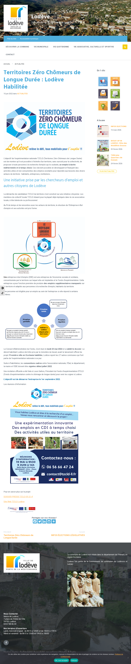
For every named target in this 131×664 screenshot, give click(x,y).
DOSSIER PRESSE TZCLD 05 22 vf (18, 497)
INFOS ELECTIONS (118, 126)
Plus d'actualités (107, 171)
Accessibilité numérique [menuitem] (29, 39)
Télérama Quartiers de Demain (116, 158)
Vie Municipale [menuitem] (41, 47)
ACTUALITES (22, 94)
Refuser (74, 660)
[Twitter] (39, 521)
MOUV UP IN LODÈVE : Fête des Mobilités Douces (119, 143)
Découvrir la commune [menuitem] (17, 47)
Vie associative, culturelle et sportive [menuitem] (94, 47)
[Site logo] (16, 31)
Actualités (19, 64)
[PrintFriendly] (49, 521)
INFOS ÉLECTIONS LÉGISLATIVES (68, 535)
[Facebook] (35, 521)
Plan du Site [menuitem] (11, 39)
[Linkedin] (44, 521)
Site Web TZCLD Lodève (14, 501)
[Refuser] (128, 657)
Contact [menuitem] (10, 54)
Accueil (7, 64)
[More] (54, 521)
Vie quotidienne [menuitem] (61, 47)
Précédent (7, 532)
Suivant (82, 532)
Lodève (40, 16)
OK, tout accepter (61, 660)
